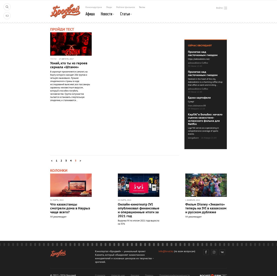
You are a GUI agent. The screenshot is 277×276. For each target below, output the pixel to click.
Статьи (126, 13)
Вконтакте (222, 252)
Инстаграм (214, 252)
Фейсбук (206, 252)
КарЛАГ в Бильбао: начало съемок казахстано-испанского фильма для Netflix (205, 119)
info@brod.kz (165, 251)
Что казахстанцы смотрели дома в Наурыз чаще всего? (70, 208)
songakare (193, 138)
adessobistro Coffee (198, 63)
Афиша (90, 13)
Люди (109, 7)
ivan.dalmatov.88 (197, 105)
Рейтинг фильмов (125, 7)
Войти (221, 8)
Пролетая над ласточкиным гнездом (203, 53)
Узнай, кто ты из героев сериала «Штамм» (68, 65)
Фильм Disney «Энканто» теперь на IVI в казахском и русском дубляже (205, 208)
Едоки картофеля (199, 97)
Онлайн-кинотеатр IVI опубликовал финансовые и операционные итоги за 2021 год (138, 210)
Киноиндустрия (94, 7)
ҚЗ (7, 15)
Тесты (142, 7)
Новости (107, 13)
